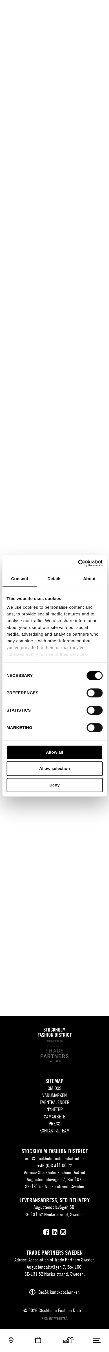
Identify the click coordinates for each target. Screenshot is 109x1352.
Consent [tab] (19, 578)
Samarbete (54, 1117)
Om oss (54, 1088)
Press (54, 1124)
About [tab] (89, 578)
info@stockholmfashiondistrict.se (54, 1158)
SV (67, 10)
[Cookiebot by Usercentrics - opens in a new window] (78, 563)
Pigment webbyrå (55, 1318)
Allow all (54, 752)
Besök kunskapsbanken (59, 1292)
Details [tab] (55, 578)
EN (75, 10)
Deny (54, 785)
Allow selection (54, 768)
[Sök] (85, 9)
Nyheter (54, 1109)
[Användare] (97, 9)
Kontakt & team (54, 1131)
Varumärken (54, 1095)
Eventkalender (55, 1102)
